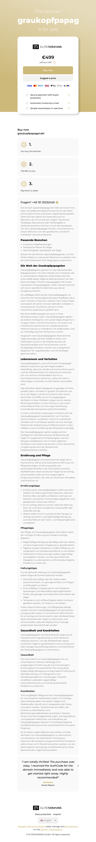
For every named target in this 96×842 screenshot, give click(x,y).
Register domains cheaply (31, 826)
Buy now (48, 70)
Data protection (43, 814)
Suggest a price (48, 78)
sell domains (71, 826)
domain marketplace (51, 829)
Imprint (57, 814)
